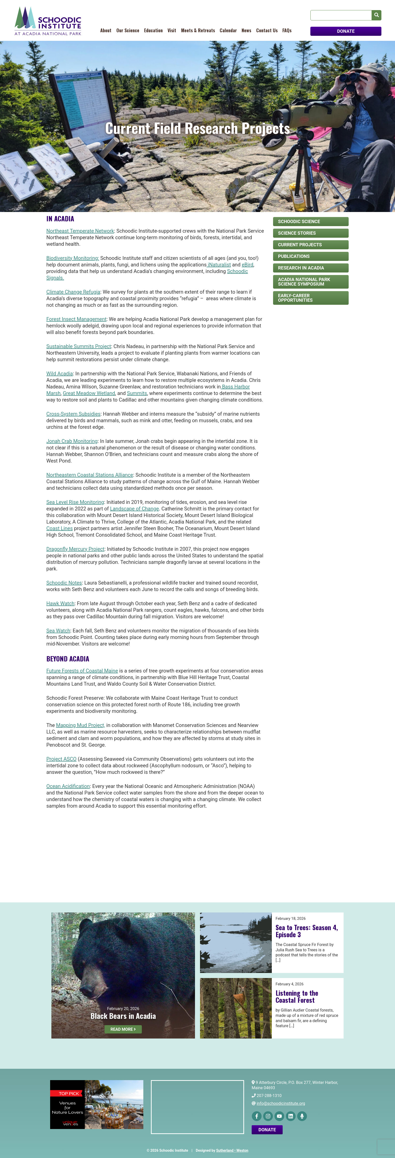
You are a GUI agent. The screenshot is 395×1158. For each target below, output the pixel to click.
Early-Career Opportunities (295, 298)
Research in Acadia (301, 267)
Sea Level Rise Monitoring (75, 502)
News (246, 30)
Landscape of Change (134, 509)
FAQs (286, 30)
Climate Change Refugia (73, 292)
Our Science (127, 30)
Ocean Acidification (68, 786)
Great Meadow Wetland (89, 393)
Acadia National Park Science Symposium (304, 282)
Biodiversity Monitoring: (72, 258)
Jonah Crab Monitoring (71, 441)
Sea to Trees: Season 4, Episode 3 (307, 930)
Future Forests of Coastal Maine (82, 671)
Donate (267, 1129)
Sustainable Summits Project (78, 346)
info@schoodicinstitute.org (281, 1103)
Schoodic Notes (64, 583)
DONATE (345, 31)
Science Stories (297, 233)
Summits (137, 393)
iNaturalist (219, 265)
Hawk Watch (60, 603)
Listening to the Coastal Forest (297, 996)
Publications (294, 256)
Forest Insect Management (76, 319)
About (105, 30)
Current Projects (300, 244)
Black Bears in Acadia (123, 1015)
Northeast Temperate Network (80, 231)
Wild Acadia (59, 374)
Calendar (228, 30)
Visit (172, 30)
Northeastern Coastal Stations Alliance (89, 475)
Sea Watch (58, 631)
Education (153, 30)
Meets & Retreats (198, 30)
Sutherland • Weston (232, 1150)
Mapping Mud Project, (80, 725)
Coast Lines (59, 528)
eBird (247, 265)
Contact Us (267, 30)
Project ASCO (61, 759)
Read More (123, 1029)
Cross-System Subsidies (73, 414)
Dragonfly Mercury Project (75, 549)
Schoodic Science (299, 221)
